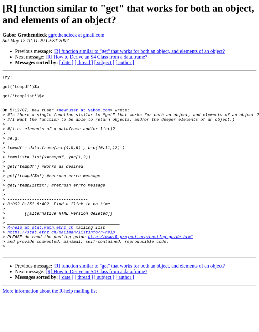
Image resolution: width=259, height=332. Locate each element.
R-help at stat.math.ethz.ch (41, 258)
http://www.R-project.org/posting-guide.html (140, 269)
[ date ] (66, 62)
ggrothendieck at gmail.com (76, 35)
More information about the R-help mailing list (50, 326)
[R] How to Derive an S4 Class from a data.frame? (96, 56)
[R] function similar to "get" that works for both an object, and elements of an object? (139, 51)
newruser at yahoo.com (84, 117)
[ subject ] (104, 62)
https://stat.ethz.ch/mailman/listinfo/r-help (61, 264)
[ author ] (125, 62)
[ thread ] (84, 62)
